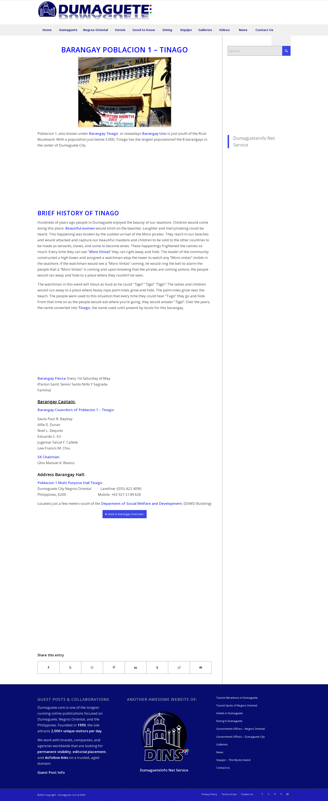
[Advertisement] (124, 180)
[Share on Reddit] (179, 667)
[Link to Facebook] (262, 794)
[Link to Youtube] (287, 794)
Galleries (222, 744)
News (219, 752)
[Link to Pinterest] (275, 794)
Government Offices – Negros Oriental (240, 729)
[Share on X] (70, 667)
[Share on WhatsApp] (92, 667)
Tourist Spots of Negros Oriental (236, 705)
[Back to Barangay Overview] (124, 514)
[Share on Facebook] (48, 667)
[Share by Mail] (200, 667)
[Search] (281, 40)
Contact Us (223, 768)
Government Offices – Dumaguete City (240, 737)
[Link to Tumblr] (281, 794)
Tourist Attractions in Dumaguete (237, 698)
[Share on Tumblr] (157, 667)
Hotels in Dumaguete (229, 713)
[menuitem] (46, 30)
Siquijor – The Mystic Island (233, 760)
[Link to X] (268, 794)
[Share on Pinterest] (114, 667)
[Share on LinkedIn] (135, 667)
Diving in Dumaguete (229, 721)
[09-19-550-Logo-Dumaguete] (94, 12)
